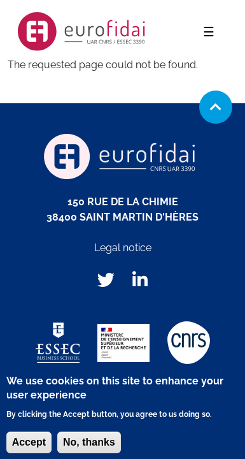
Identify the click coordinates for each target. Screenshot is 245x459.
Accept (29, 446)
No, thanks (89, 446)
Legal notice (122, 248)
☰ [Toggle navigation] (212, 32)
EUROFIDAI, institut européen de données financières (81, 31)
